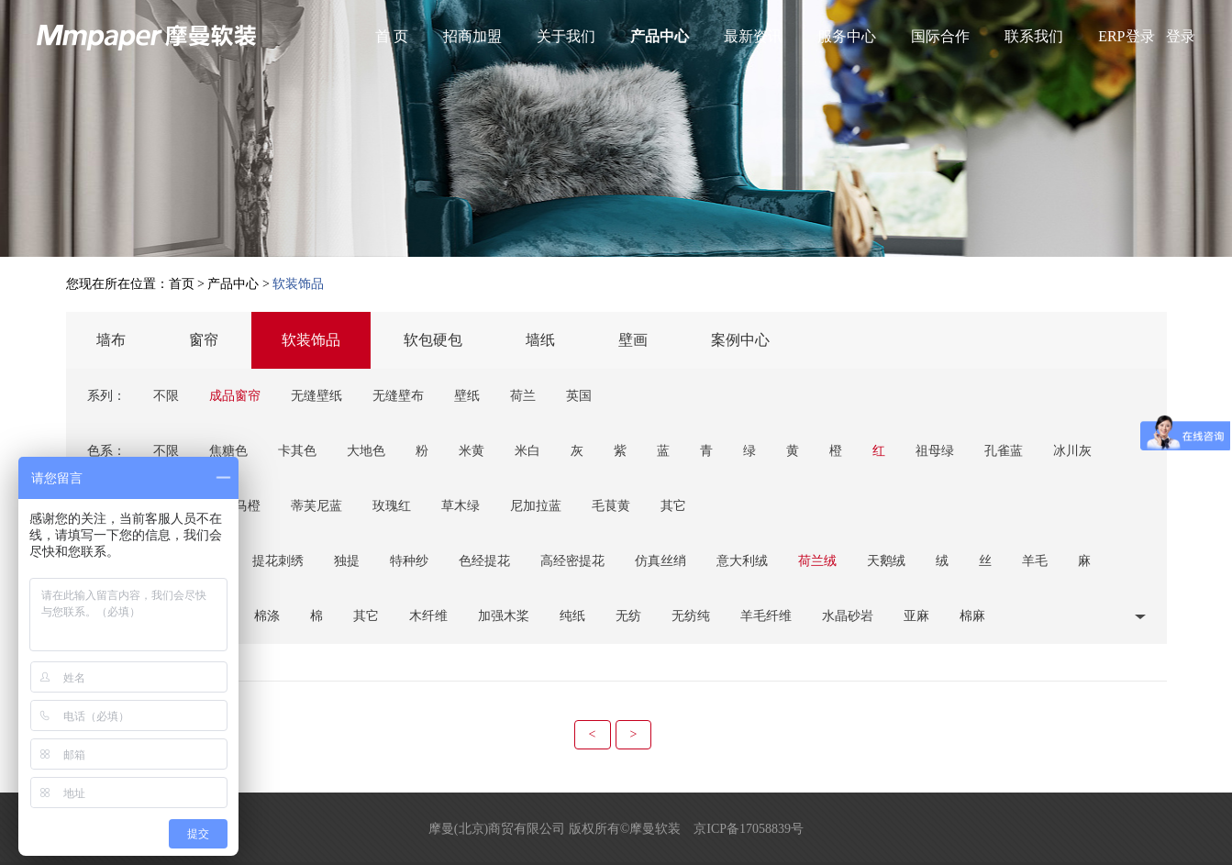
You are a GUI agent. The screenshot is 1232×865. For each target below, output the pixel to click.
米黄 (471, 451)
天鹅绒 (886, 561)
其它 (673, 506)
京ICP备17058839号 (749, 829)
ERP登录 (1126, 36)
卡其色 (297, 451)
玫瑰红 (391, 506)
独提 (347, 561)
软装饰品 (311, 340)
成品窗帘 (235, 396)
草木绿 (460, 506)
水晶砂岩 (847, 616)
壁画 (633, 340)
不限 (166, 396)
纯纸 (572, 616)
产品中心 (659, 36)
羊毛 (1035, 561)
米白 (527, 451)
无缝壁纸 (316, 396)
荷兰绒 (817, 561)
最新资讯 (753, 36)
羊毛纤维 (766, 616)
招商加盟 (472, 36)
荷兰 (523, 396)
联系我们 (1033, 36)
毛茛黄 (611, 506)
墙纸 (540, 340)
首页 (181, 284)
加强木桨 (503, 616)
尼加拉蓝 (535, 506)
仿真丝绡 (660, 561)
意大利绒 (742, 561)
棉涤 (267, 616)
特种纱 (409, 561)
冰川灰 (1072, 451)
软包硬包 (433, 340)
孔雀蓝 (1003, 451)
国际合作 (940, 36)
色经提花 (484, 561)
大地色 (366, 451)
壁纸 (467, 396)
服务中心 (846, 36)
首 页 (391, 36)
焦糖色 (228, 451)
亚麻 (916, 616)
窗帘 (203, 340)
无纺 (628, 616)
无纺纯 (690, 616)
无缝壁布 (398, 396)
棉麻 (972, 616)
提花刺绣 (278, 561)
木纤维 (428, 616)
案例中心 (740, 340)
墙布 (111, 340)
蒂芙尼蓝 (316, 506)
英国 (579, 396)
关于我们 (566, 36)
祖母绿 (935, 451)
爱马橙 (241, 506)
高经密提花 (572, 561)
